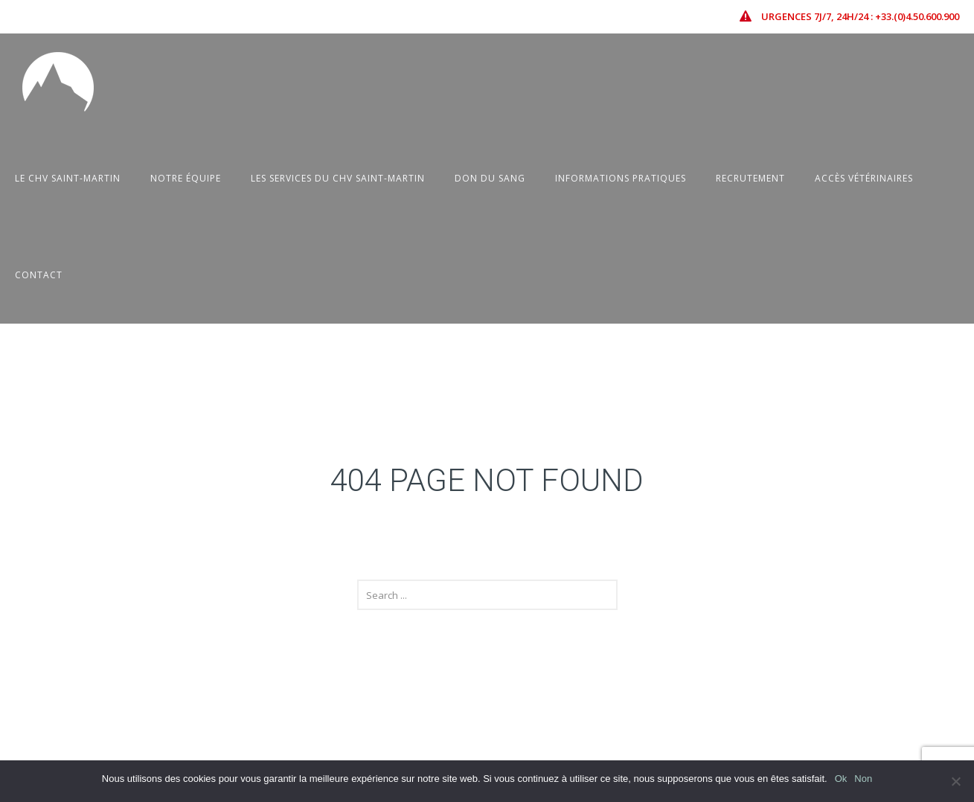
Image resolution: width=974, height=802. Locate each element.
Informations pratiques (620, 178)
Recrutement (750, 178)
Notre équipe (185, 178)
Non (863, 778)
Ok (841, 778)
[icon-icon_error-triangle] (749, 16)
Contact (39, 275)
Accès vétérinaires (864, 178)
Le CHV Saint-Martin (68, 178)
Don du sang (490, 178)
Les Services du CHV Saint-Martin (338, 178)
